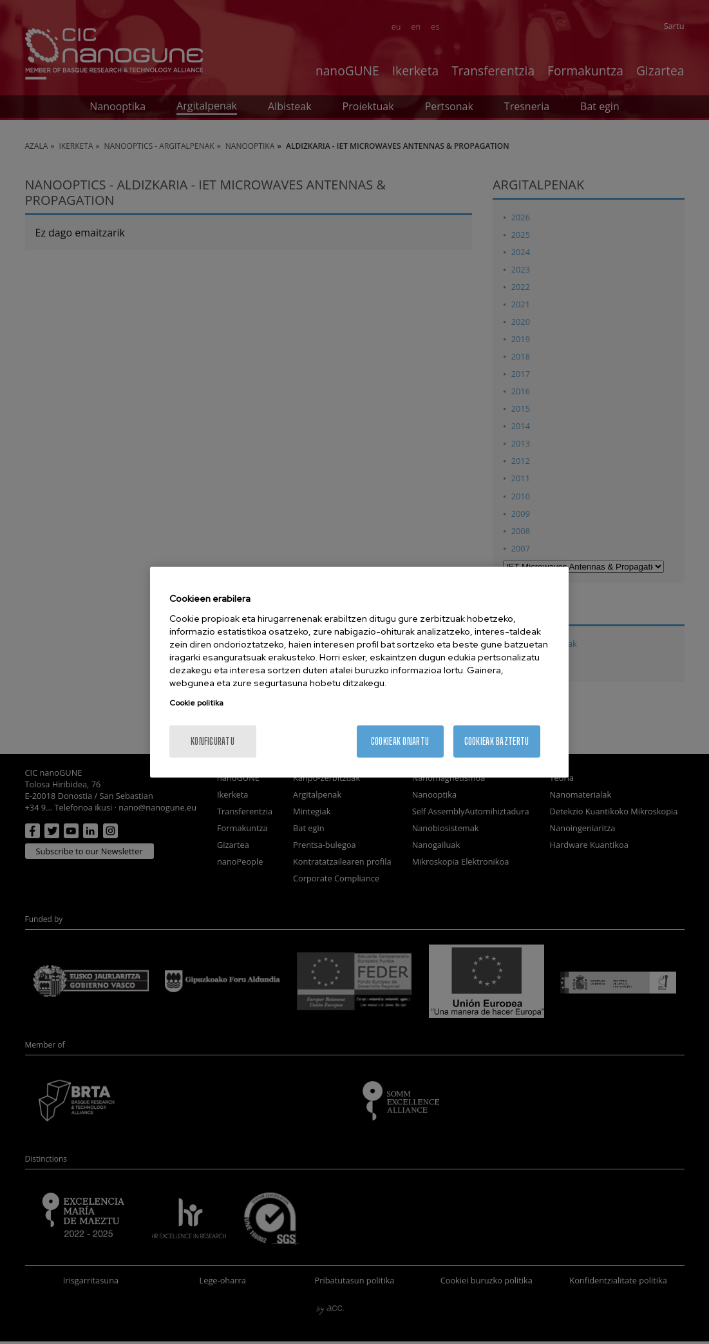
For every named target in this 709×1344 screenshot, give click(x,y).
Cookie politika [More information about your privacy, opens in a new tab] (196, 702)
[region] (359, 672)
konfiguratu (212, 740)
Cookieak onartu (400, 740)
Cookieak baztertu (496, 740)
